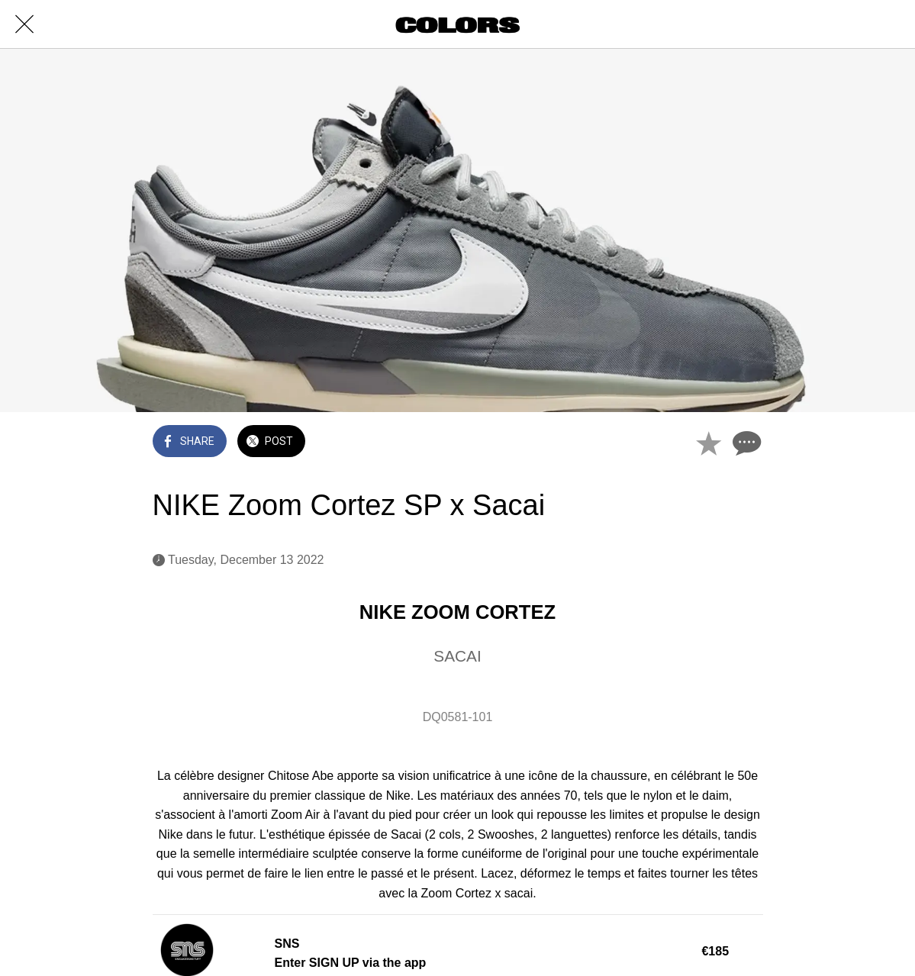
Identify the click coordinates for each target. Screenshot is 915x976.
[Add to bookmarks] (708, 442)
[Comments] (745, 442)
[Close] (24, 24)
